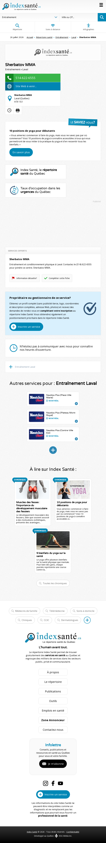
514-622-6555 (25, 78)
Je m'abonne (56, 764)
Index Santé (32, 832)
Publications (53, 691)
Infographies (88, 27)
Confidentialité (72, 832)
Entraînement (61, 37)
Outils (53, 701)
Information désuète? (26, 278)
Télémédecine (57, 610)
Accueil (30, 37)
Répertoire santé (44, 37)
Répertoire (17, 27)
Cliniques (27, 620)
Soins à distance (53, 27)
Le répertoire (53, 682)
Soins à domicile (85, 610)
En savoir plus (21, 152)
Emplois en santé (53, 710)
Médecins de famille (26, 610)
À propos (53, 672)
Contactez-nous (53, 730)
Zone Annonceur (53, 720)
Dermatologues (69, 620)
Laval (73, 37)
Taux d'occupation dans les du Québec (40, 190)
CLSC (46, 620)
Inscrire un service (29, 327)
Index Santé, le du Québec (38, 171)
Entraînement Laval (25, 366)
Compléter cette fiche (59, 278)
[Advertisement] (53, 223)
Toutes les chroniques (55, 583)
